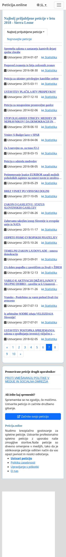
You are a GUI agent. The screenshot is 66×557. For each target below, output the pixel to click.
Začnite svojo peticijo (33, 416)
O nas (14, 471)
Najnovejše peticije (19, 39)
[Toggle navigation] (59, 4)
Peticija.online (14, 4)
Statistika (49, 57)
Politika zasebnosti (23, 462)
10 (13, 354)
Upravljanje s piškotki (25, 467)
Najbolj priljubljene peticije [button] (24, 32)
